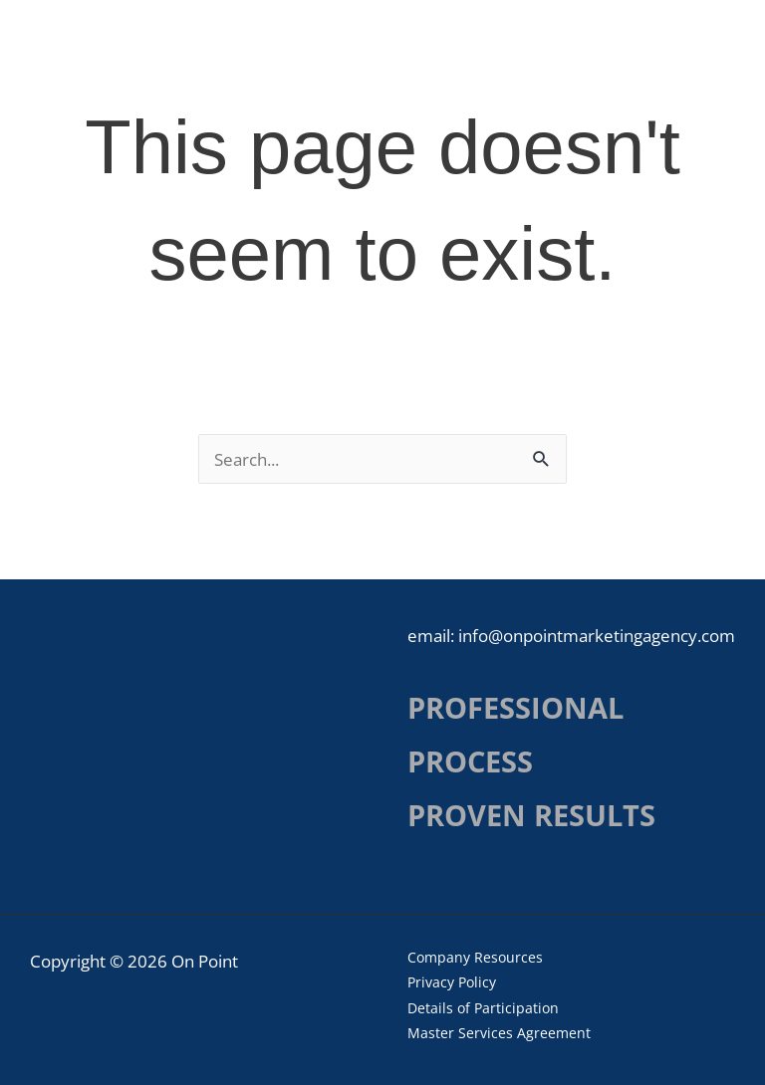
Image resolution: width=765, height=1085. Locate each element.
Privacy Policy (451, 982)
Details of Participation (483, 1007)
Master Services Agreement (499, 1032)
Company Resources (475, 957)
